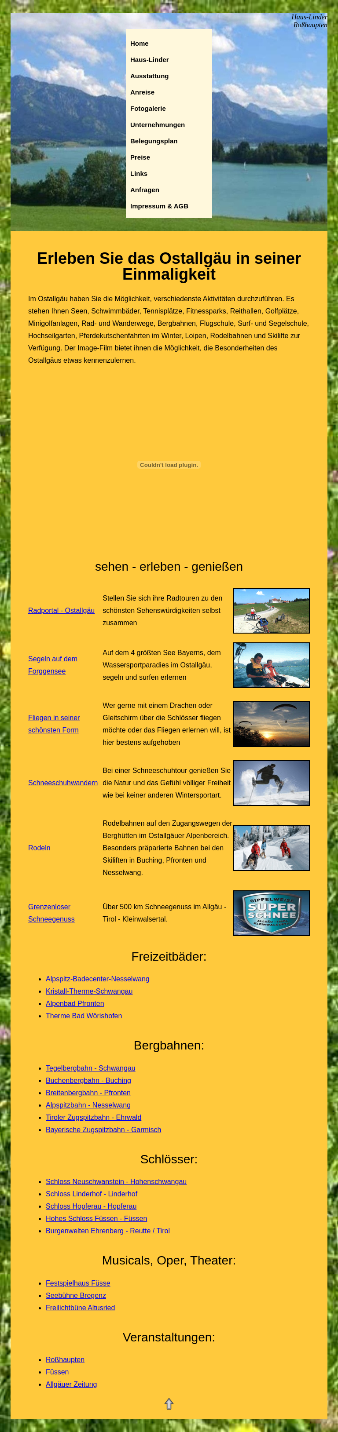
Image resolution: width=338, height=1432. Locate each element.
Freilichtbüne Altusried (80, 1308)
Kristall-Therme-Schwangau (89, 991)
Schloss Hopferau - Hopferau (91, 1206)
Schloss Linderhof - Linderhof (91, 1194)
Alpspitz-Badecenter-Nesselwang (98, 979)
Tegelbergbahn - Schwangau (91, 1068)
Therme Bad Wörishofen (84, 1016)
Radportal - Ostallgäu (61, 610)
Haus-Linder (149, 59)
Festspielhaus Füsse (78, 1283)
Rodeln (39, 848)
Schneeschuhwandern (63, 783)
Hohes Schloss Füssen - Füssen (96, 1218)
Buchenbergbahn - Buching (88, 1080)
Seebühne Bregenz (76, 1295)
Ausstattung (149, 76)
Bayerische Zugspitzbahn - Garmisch (103, 1129)
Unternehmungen (157, 124)
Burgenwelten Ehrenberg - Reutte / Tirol (108, 1231)
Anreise (142, 92)
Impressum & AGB (159, 206)
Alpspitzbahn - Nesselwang (88, 1105)
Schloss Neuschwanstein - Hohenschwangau (116, 1181)
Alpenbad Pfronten (75, 1003)
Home (139, 43)
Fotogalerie (148, 108)
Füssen (57, 1372)
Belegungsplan (154, 141)
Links (138, 173)
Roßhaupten (65, 1359)
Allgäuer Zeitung (71, 1384)
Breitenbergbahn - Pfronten (88, 1093)
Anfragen (144, 189)
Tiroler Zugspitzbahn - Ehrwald (93, 1117)
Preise (140, 157)
